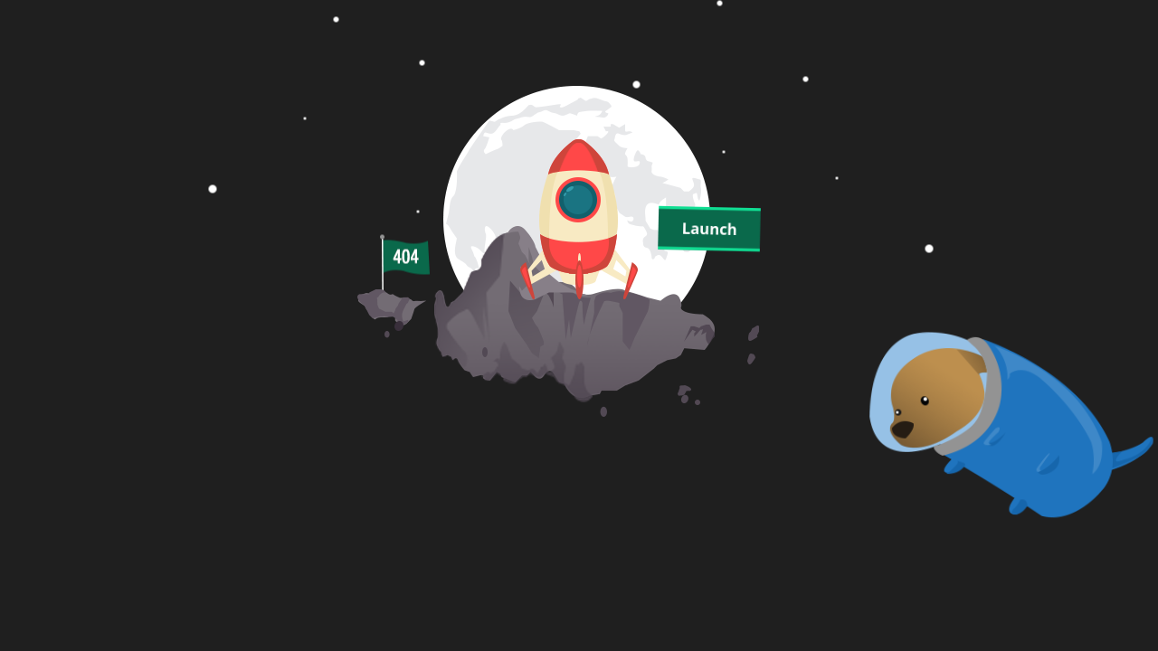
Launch (709, 228)
